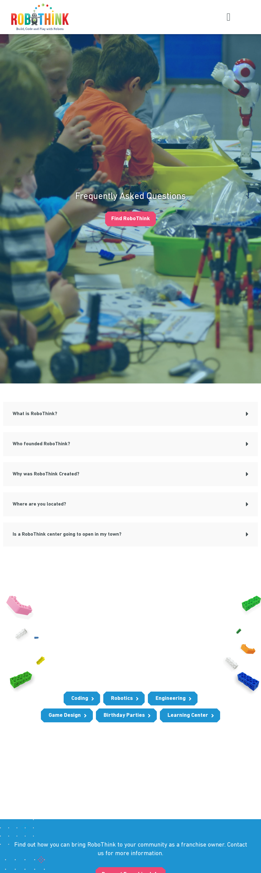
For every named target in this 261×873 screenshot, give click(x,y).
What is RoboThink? (35, 413)
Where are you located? (39, 504)
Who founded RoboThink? (41, 443)
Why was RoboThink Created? (46, 473)
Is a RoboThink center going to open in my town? (67, 534)
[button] (228, 17)
